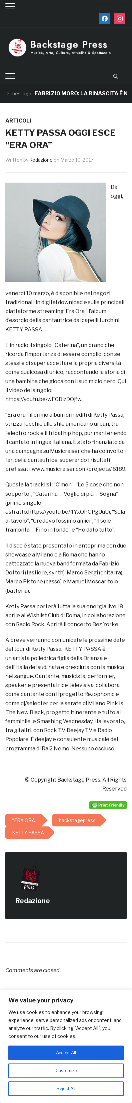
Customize (66, 1070)
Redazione (41, 160)
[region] (66, 1046)
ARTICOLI (18, 121)
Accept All (66, 1053)
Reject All (66, 1088)
